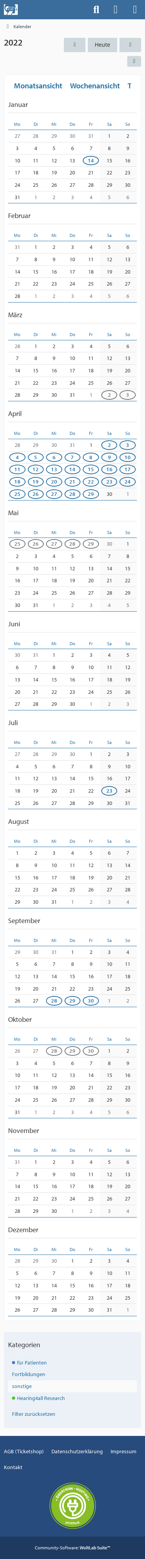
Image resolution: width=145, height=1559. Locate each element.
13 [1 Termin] (54, 469)
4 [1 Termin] (17, 456)
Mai (13, 512)
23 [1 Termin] (109, 481)
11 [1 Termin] (17, 469)
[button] (134, 61)
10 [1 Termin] (128, 456)
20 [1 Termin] (54, 481)
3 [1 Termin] (127, 394)
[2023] (130, 45)
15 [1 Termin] (91, 469)
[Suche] (96, 9)
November (23, 1130)
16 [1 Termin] (109, 469)
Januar (18, 104)
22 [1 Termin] (91, 481)
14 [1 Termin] (91, 160)
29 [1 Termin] (91, 493)
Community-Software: (72, 1548)
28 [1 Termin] (54, 1000)
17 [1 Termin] (128, 469)
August (18, 821)
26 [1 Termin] (35, 493)
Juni (14, 623)
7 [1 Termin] (72, 456)
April (15, 413)
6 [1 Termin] (54, 456)
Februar (19, 215)
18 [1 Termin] (17, 481)
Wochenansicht (95, 85)
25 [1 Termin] (17, 493)
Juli (13, 722)
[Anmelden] (115, 9)
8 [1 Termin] (90, 456)
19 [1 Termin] (35, 481)
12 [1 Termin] (35, 469)
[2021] (74, 45)
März (15, 314)
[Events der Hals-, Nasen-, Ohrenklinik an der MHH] (10, 9)
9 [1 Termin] (109, 456)
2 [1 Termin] (109, 394)
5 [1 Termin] (35, 456)
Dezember (23, 1229)
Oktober (20, 1019)
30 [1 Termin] (91, 1000)
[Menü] (135, 9)
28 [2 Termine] (72, 493)
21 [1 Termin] (72, 481)
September (24, 920)
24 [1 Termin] (128, 481)
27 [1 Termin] (54, 493)
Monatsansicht (38, 85)
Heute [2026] (102, 44)
